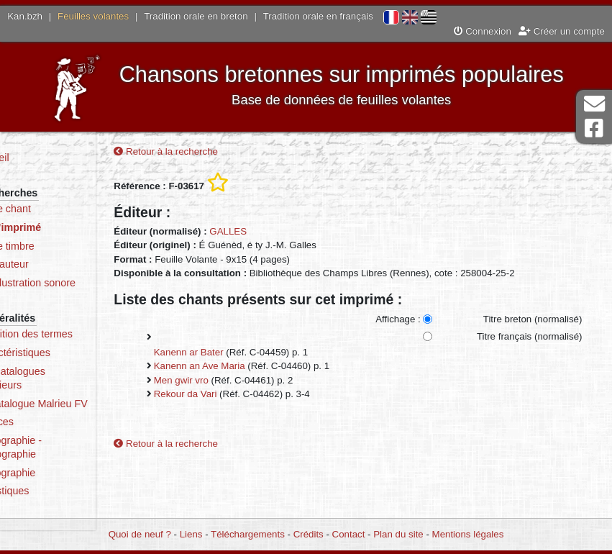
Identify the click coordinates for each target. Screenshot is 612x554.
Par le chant (56, 208)
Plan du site (398, 534)
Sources (48, 436)
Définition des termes (78, 334)
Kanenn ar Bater (231, 354)
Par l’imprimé (62, 227)
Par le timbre (58, 246)
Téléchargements (248, 534)
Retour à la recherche (209, 153)
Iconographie (59, 486)
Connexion (482, 31)
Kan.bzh (24, 16)
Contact (348, 534)
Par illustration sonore (79, 283)
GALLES (271, 233)
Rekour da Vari (228, 396)
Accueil (46, 157)
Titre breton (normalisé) (531, 321)
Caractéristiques (66, 352)
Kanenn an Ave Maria (242, 368)
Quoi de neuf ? (140, 534)
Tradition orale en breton (195, 16)
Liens (191, 534)
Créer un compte (562, 31)
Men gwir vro (223, 382)
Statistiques (56, 505)
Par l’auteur (55, 264)
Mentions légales (468, 534)
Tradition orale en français (318, 16)
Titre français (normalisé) (528, 338)
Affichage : (397, 321)
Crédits (308, 534)
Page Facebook (594, 128)
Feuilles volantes (93, 16)
